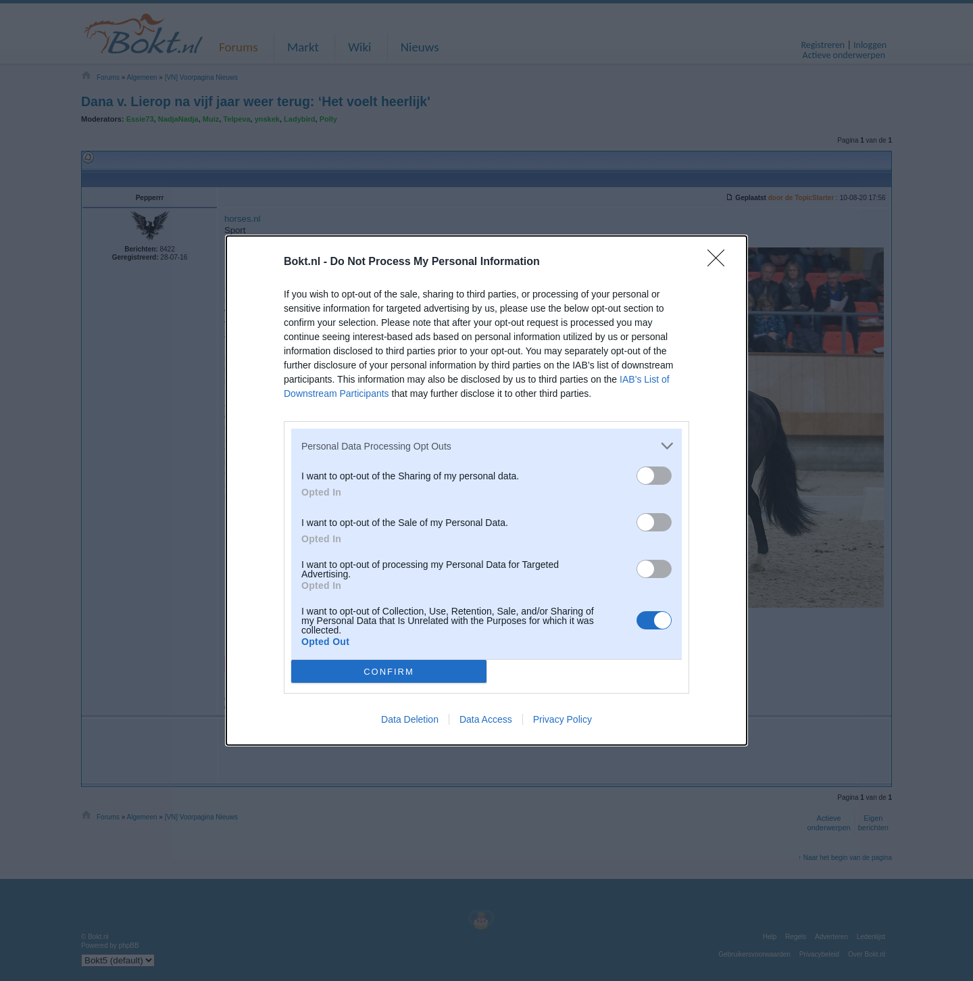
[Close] (720, 262)
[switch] (654, 475)
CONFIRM (389, 671)
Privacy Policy (562, 719)
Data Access (485, 719)
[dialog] (486, 490)
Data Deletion (410, 719)
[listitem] (486, 446)
